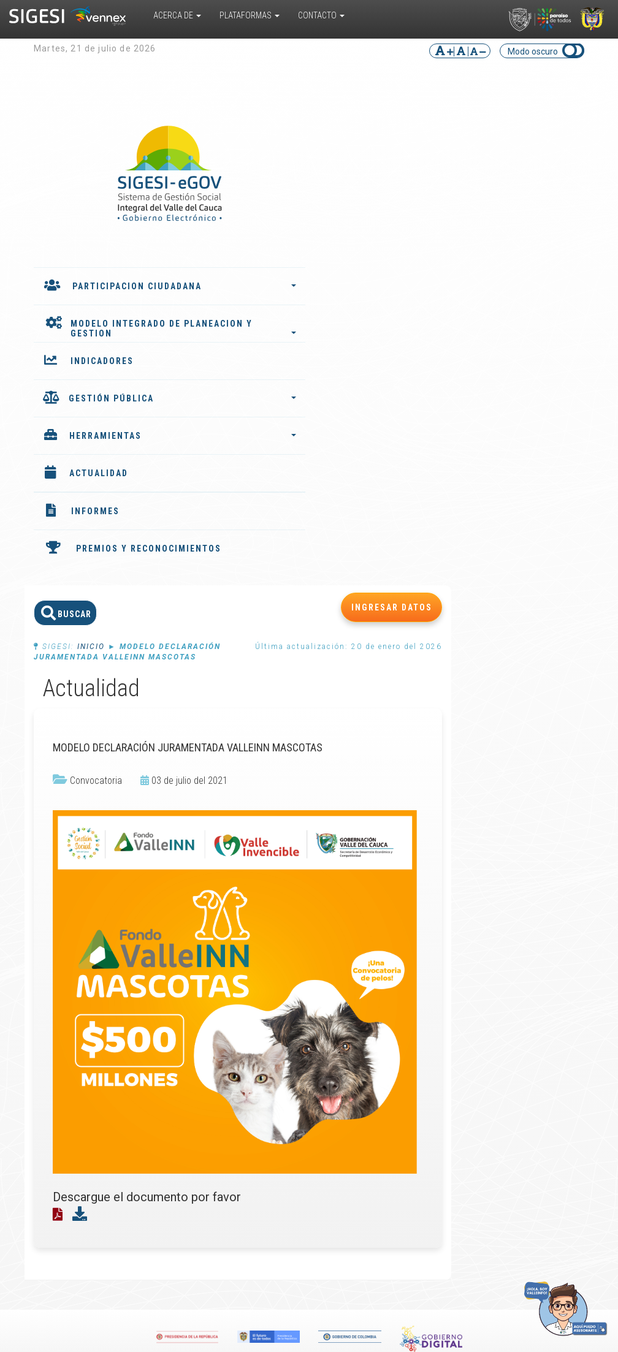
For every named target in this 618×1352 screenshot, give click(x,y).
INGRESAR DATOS (534, 121)
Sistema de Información (152, 1006)
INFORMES (95, 523)
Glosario (350, 1045)
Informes (249, 981)
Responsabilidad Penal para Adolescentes (161, 1050)
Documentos (359, 1015)
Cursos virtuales (366, 1006)
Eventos (453, 991)
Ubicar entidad (555, 1025)
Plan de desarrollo (251, 1006)
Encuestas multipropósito (363, 1030)
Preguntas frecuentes (356, 1059)
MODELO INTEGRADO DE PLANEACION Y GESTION (95, 330)
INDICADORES (102, 373)
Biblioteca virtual (367, 996)
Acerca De (177, 15)
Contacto (321, 15)
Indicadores (254, 991)
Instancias (251, 1030)
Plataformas (249, 15)
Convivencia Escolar (152, 1074)
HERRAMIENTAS (108, 447)
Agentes (248, 1020)
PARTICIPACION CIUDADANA (110, 291)
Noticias (453, 981)
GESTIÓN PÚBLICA (108, 415)
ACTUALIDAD (98, 485)
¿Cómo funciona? (78, 1006)
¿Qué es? (69, 986)
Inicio (233, 160)
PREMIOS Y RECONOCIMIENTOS (88, 565)
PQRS (552, 981)
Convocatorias (466, 1001)
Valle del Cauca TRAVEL (158, 1025)
